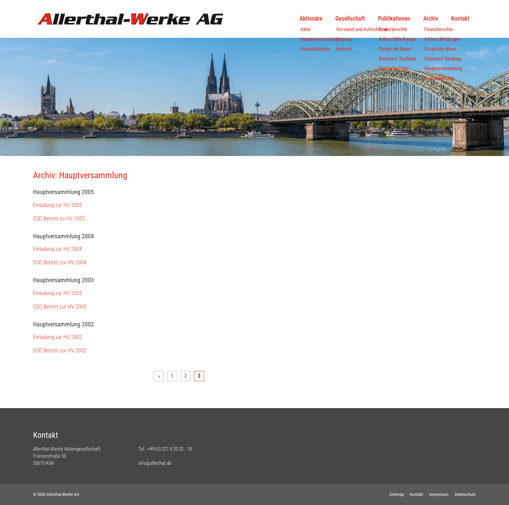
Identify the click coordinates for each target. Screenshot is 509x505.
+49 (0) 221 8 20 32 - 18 (170, 449)
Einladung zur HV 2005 (57, 205)
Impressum (439, 494)
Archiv (430, 18)
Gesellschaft (350, 18)
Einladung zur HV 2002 (57, 337)
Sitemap (397, 494)
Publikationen (394, 18)
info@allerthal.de (154, 463)
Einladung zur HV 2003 (57, 293)
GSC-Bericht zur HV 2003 (59, 306)
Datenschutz (465, 494)
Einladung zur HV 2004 (57, 249)
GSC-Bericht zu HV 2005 (59, 218)
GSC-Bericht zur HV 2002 (59, 350)
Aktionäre (311, 18)
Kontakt (460, 18)
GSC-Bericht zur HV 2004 (59, 262)
